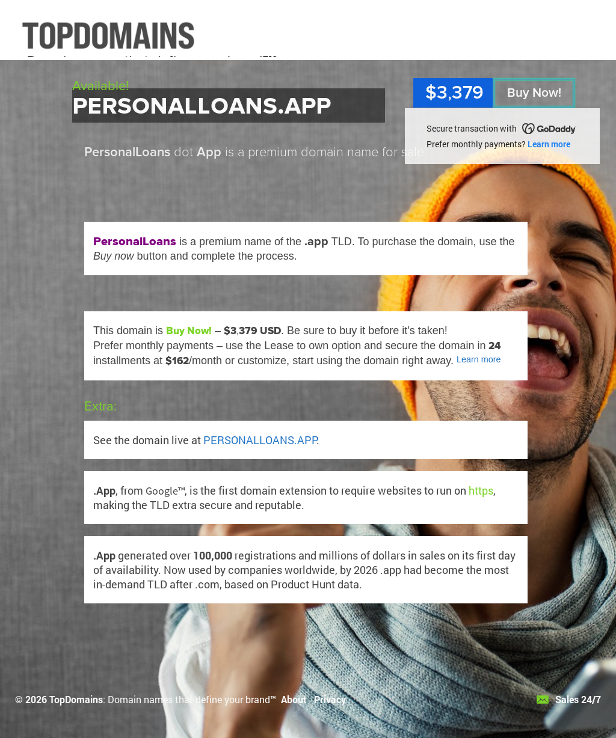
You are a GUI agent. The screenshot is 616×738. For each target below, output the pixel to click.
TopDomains (76, 699)
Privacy (330, 699)
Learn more (549, 144)
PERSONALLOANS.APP (259, 440)
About (294, 699)
